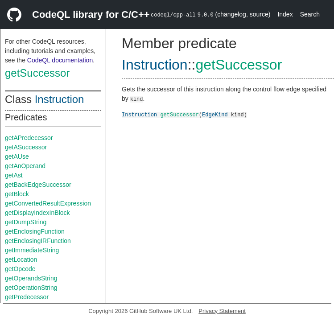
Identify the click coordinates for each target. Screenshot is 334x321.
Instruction (59, 99)
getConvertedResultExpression (48, 203)
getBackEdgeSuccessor (38, 184)
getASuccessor (26, 147)
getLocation (21, 259)
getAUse (17, 156)
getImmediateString (32, 250)
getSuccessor (37, 73)
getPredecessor (27, 296)
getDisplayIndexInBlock (37, 212)
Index (285, 14)
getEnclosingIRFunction (38, 240)
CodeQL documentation (60, 60)
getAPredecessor (29, 137)
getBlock (17, 194)
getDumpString (25, 222)
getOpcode (20, 268)
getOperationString (31, 287)
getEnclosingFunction (35, 231)
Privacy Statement (222, 311)
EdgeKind (215, 114)
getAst (14, 175)
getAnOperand (25, 165)
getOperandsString (31, 278)
